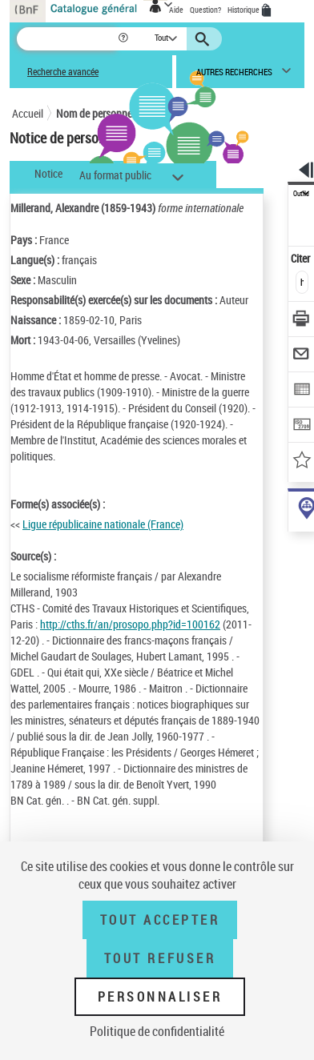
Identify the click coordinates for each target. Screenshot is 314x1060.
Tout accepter (160, 920)
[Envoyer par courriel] (301, 355)
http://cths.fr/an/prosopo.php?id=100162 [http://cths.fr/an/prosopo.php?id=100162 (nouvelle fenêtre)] (130, 624)
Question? (205, 9)
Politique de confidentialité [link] (157, 1031)
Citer (301, 258)
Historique (244, 9)
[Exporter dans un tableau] (301, 391)
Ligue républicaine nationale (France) (102, 524)
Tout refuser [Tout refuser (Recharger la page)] (159, 958)
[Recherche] (67, 38)
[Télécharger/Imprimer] (301, 320)
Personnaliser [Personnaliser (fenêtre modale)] (160, 997)
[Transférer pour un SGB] (301, 426)
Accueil (27, 113)
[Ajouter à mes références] (301, 461)
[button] (124, 38)
